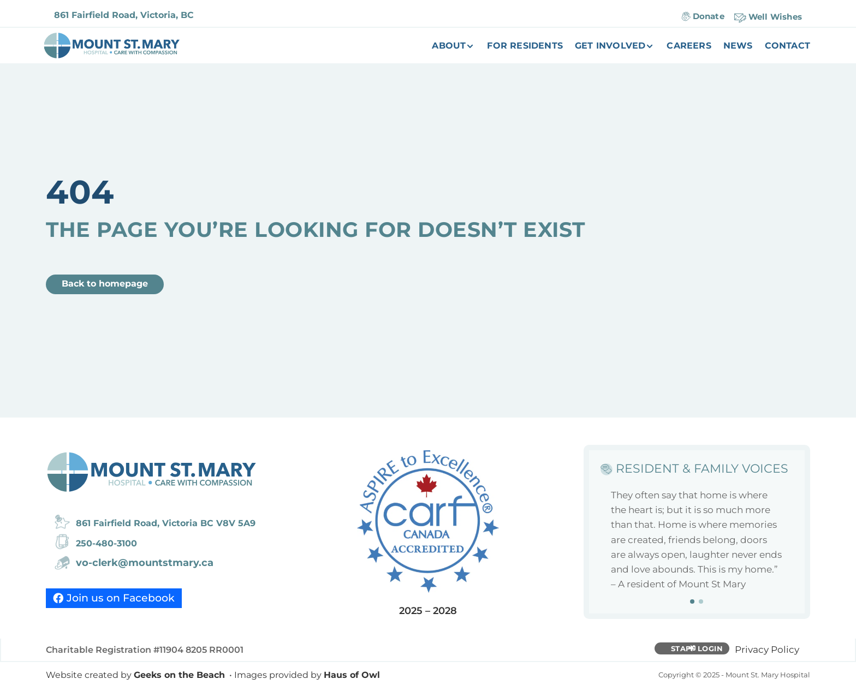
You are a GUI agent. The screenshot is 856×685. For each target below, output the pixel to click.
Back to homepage (105, 283)
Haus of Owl (352, 675)
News (738, 46)
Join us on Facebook (121, 598)
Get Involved (610, 46)
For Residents (525, 46)
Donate (708, 16)
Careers (689, 46)
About (449, 46)
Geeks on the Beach (179, 675)
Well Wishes (775, 16)
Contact (787, 46)
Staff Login (697, 648)
